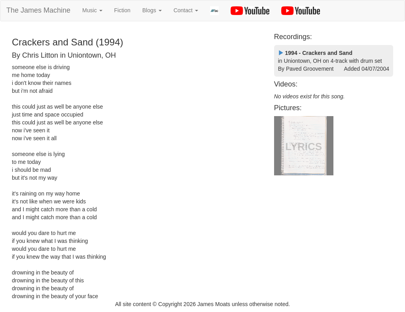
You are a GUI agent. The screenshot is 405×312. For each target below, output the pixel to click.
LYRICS (303, 146)
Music (92, 10)
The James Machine (38, 10)
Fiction (122, 10)
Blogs (152, 10)
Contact (186, 10)
